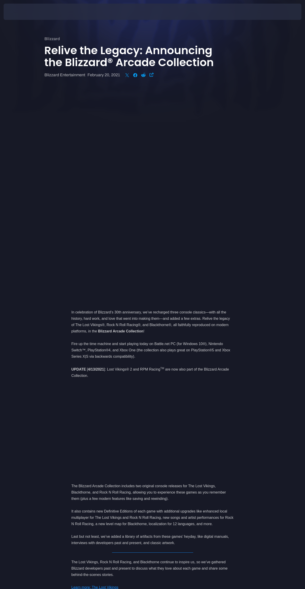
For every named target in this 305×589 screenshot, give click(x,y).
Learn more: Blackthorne (91, 387)
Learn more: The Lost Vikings (94, 375)
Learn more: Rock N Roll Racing (97, 381)
